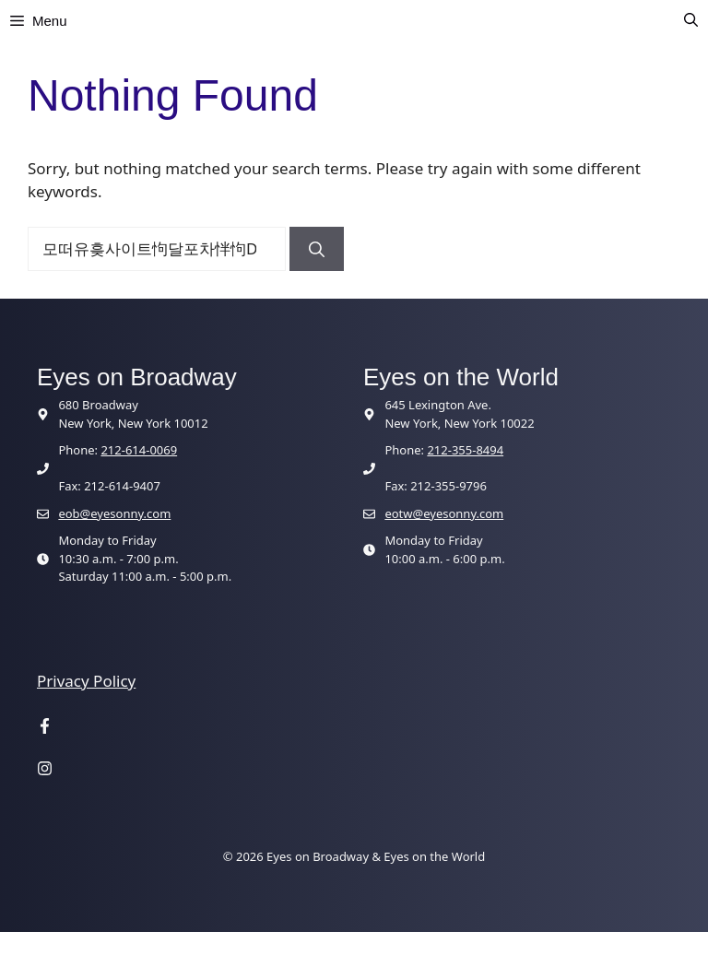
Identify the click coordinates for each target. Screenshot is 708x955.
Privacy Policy (86, 680)
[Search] (316, 249)
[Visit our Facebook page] (45, 728)
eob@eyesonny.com (114, 513)
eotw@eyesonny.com (443, 513)
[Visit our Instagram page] (45, 770)
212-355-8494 (465, 450)
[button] (691, 21)
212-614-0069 (138, 450)
